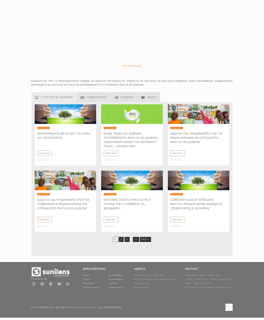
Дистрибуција (116, 277)
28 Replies (43, 228)
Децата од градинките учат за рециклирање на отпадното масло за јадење (196, 138)
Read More (44, 154)
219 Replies (110, 161)
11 (136, 242)
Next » (145, 242)
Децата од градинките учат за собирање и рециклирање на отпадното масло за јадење (63, 205)
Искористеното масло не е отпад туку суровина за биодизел (127, 205)
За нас (86, 277)
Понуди (87, 281)
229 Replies (43, 161)
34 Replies (176, 161)
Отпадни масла (90, 289)
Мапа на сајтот (116, 289)
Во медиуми (43, 128)
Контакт (113, 285)
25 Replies (109, 228)
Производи (88, 285)
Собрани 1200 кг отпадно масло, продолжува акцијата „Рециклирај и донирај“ (196, 205)
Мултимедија (116, 281)
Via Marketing (113, 309)
